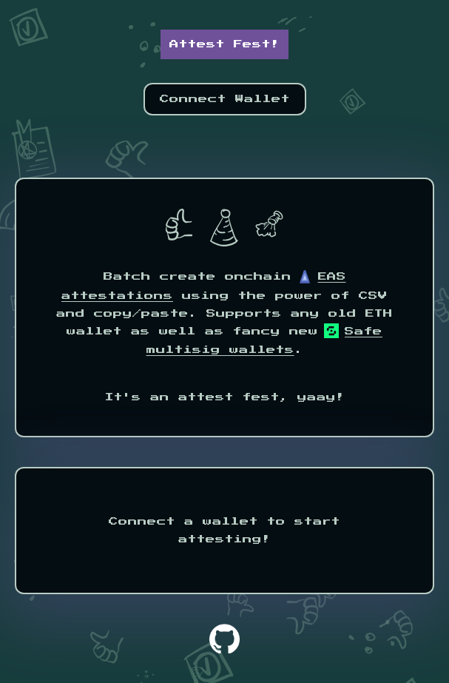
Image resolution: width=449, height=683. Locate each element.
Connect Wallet (225, 99)
